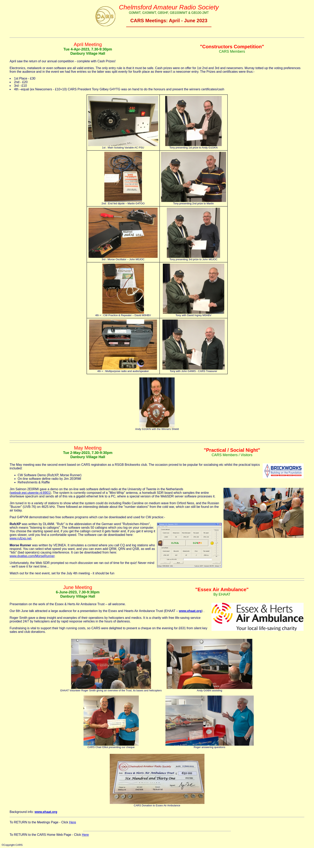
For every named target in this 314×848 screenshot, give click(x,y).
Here (72, 822)
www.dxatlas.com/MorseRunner (32, 556)
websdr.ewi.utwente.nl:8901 (30, 492)
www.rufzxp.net (20, 538)
